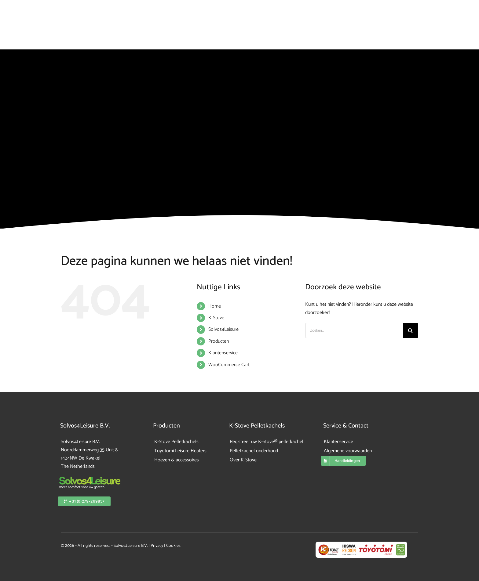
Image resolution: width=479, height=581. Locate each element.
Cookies (173, 545)
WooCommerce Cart (229, 365)
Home (214, 306)
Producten (218, 341)
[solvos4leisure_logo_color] (89, 479)
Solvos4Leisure (223, 329)
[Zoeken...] (354, 330)
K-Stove (216, 318)
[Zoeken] (410, 330)
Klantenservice (223, 353)
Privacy (157, 545)
